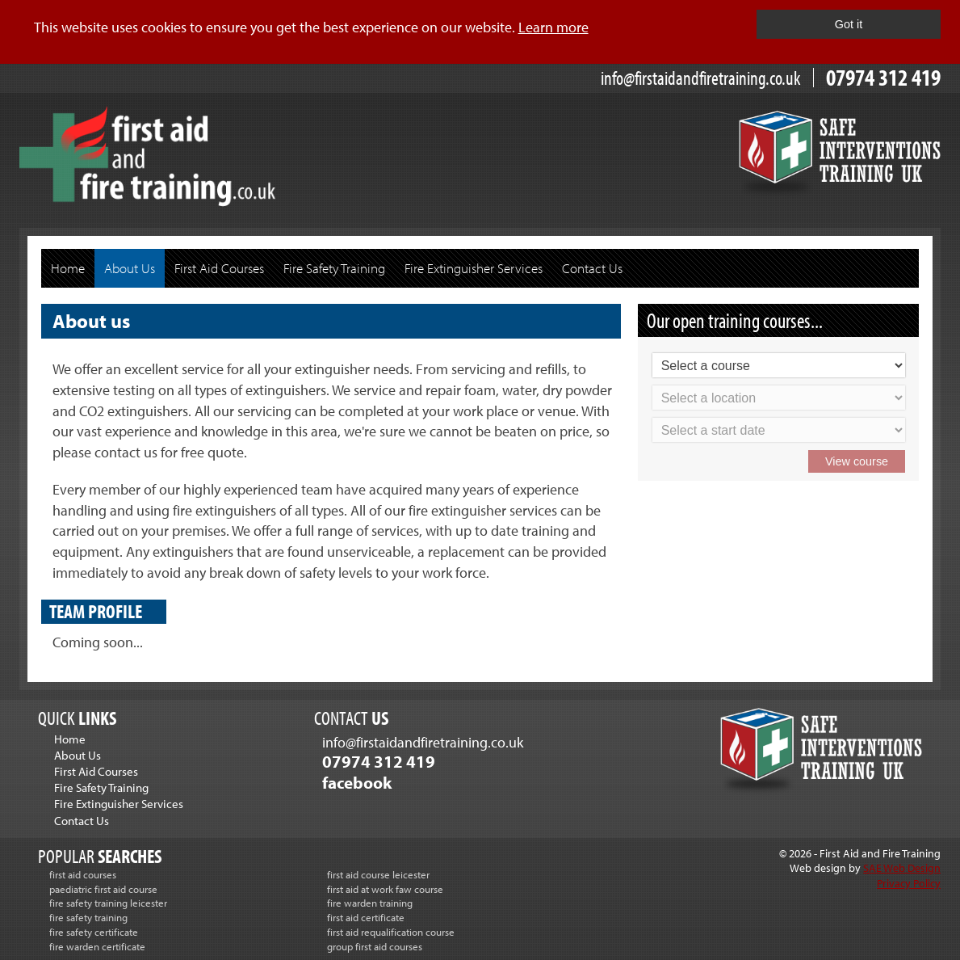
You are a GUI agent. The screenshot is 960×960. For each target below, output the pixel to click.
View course (856, 461)
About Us (129, 267)
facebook (357, 782)
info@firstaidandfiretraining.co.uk (701, 77)
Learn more (553, 26)
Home (68, 267)
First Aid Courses (219, 267)
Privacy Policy (909, 883)
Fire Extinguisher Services (474, 267)
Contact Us (592, 267)
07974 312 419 (883, 76)
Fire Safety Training (334, 267)
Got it (848, 24)
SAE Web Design (902, 867)
